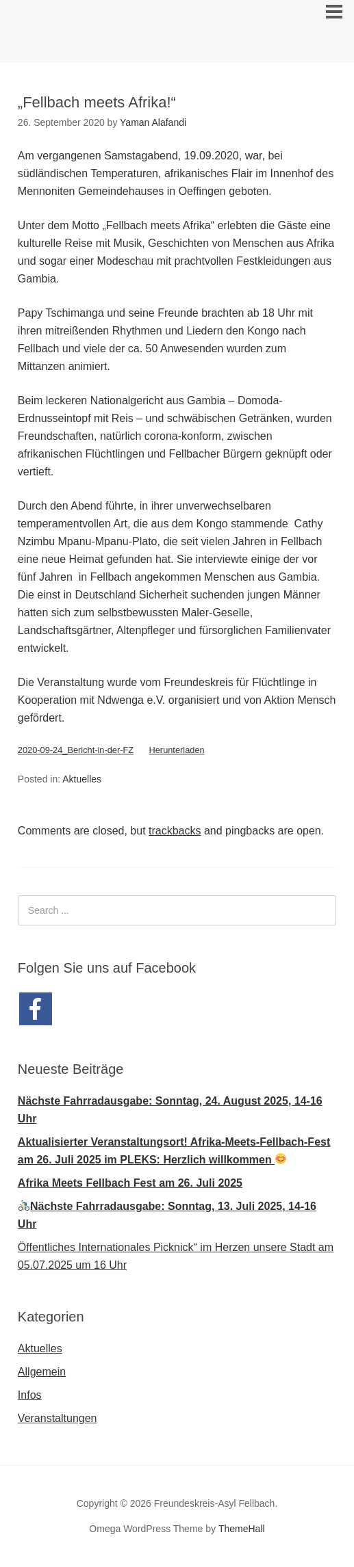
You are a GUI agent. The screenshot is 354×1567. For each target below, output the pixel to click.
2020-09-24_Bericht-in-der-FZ (76, 750)
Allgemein (42, 1372)
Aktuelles (81, 779)
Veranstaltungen (57, 1418)
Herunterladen (177, 750)
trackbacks (175, 831)
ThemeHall (241, 1528)
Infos (30, 1395)
